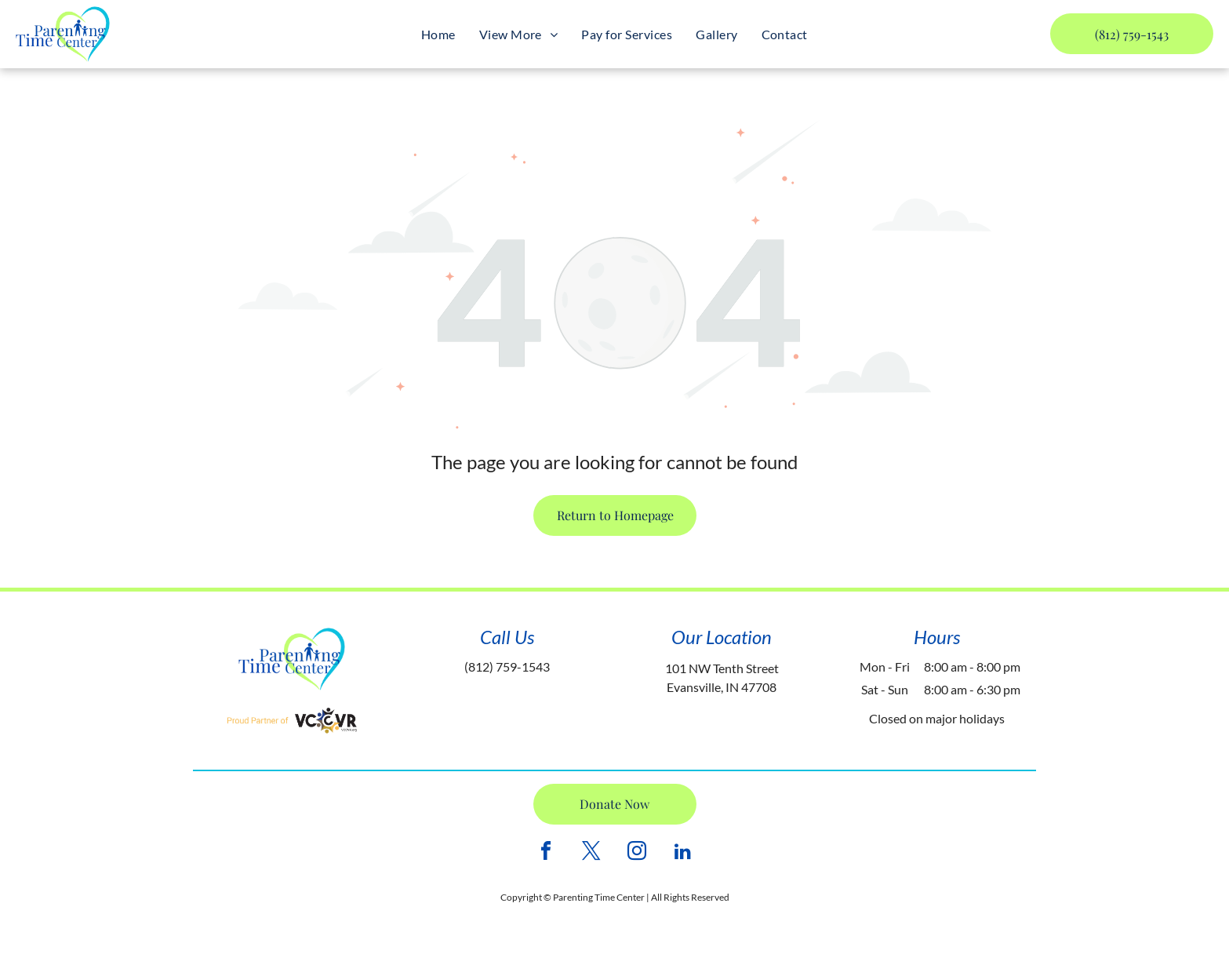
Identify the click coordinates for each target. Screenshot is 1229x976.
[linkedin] (682, 853)
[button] (518, 34)
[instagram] (637, 853)
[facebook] (546, 853)
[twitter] (591, 853)
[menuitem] (438, 34)
